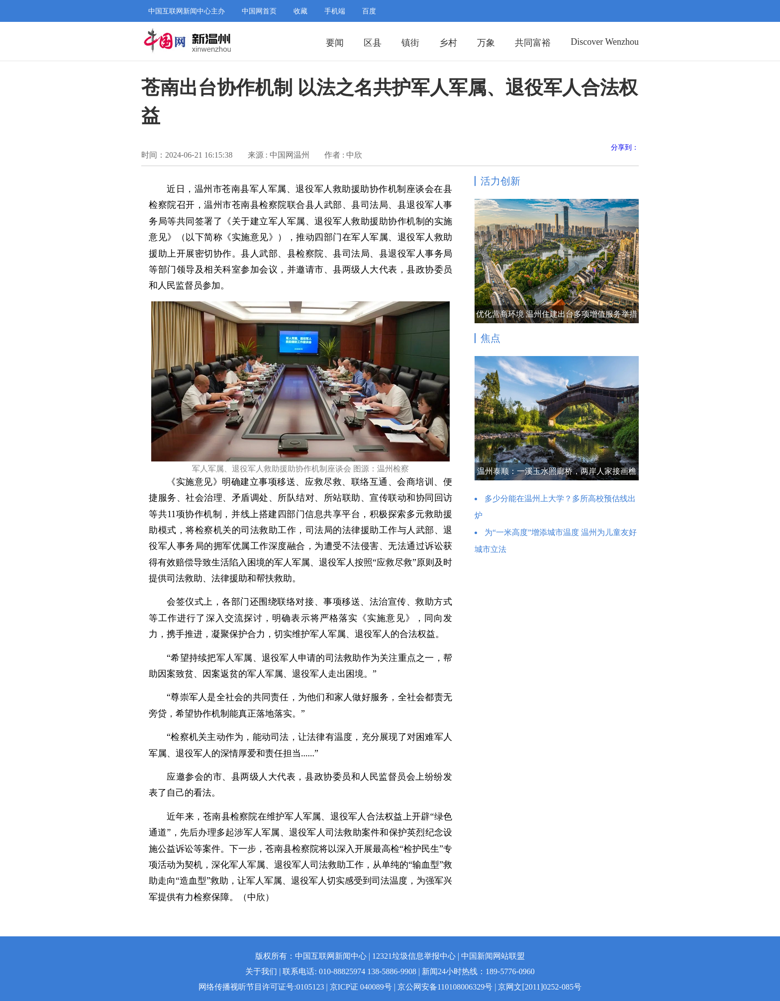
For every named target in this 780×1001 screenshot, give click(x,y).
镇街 (410, 43)
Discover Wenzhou (605, 42)
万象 (486, 43)
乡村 (448, 43)
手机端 (334, 11)
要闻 (335, 43)
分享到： (625, 147)
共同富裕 (533, 43)
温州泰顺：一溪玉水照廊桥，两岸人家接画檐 (556, 471)
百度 (369, 11)
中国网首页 (259, 11)
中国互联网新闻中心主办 (186, 11)
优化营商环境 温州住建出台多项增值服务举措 (556, 314)
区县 (373, 43)
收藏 (300, 11)
